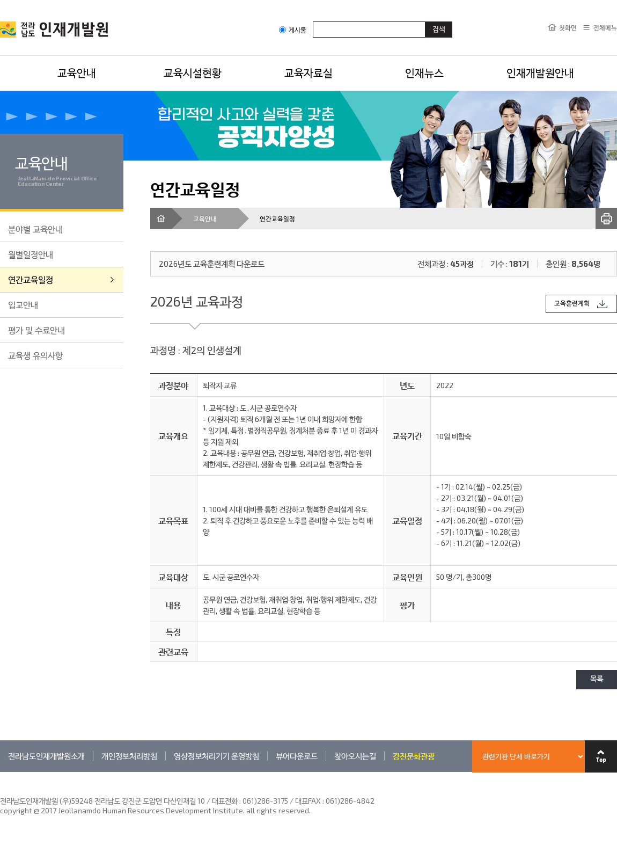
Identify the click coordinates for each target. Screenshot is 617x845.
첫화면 (568, 27)
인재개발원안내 (540, 72)
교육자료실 (308, 72)
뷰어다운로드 (297, 756)
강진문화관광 (414, 756)
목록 (596, 679)
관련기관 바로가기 (0, 771)
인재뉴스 (424, 72)
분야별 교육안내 (35, 229)
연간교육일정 (30, 279)
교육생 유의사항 (35, 355)
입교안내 (23, 305)
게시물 (292, 29)
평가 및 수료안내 (36, 330)
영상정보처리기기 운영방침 (216, 756)
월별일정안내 (30, 254)
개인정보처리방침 (129, 756)
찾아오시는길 (355, 756)
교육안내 (76, 72)
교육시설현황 (193, 72)
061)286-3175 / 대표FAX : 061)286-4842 (308, 800)
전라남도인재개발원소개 (46, 756)
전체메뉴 (605, 27)
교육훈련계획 (572, 303)
